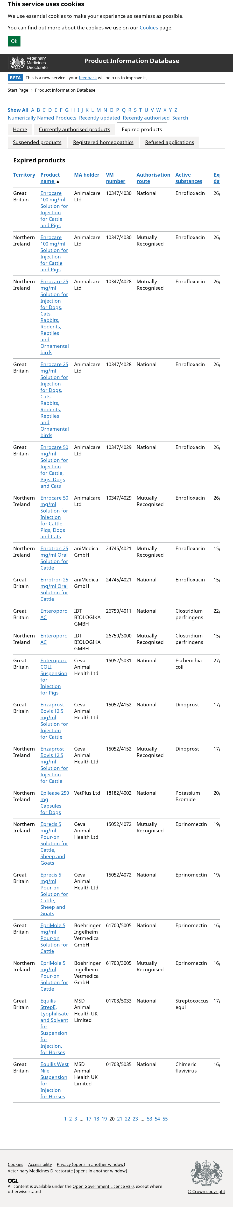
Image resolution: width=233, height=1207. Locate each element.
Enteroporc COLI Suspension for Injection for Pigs (53, 676)
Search (180, 117)
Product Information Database (131, 61)
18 (96, 1118)
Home (20, 129)
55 (165, 1118)
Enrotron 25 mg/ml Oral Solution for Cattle (54, 558)
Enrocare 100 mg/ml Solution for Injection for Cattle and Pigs (54, 209)
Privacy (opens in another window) (91, 1164)
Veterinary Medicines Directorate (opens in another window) (67, 1171)
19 (104, 1118)
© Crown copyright (206, 1191)
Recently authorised (146, 117)
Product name (50, 178)
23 (135, 1118)
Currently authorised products (74, 129)
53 (149, 1118)
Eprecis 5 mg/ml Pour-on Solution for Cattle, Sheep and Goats (54, 843)
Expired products (142, 129)
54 (157, 1118)
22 (127, 1118)
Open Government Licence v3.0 (103, 1186)
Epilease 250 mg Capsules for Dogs (54, 803)
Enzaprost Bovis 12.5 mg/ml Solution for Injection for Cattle (54, 720)
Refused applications (169, 142)
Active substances (188, 178)
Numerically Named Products (42, 117)
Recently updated (99, 117)
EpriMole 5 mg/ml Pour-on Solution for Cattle (54, 938)
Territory (24, 174)
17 (88, 1118)
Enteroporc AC (53, 614)
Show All (18, 110)
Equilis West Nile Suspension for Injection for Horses (54, 1080)
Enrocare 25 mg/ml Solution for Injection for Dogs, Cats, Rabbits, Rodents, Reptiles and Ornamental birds (54, 317)
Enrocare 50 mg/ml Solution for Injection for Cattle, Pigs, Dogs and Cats (54, 466)
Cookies (149, 27)
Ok (14, 41)
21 (119, 1118)
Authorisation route (153, 178)
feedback (88, 78)
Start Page (18, 90)
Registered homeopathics (103, 142)
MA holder (87, 174)
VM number (115, 178)
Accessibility (40, 1164)
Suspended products (37, 142)
